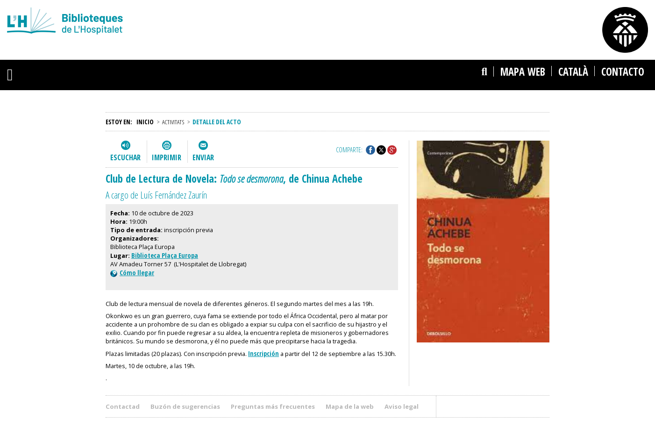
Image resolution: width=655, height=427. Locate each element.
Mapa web (522, 71)
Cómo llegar (132, 272)
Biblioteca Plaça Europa (164, 255)
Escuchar (125, 157)
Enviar (203, 157)
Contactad (123, 406)
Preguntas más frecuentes (273, 406)
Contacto (622, 71)
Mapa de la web (350, 406)
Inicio (145, 121)
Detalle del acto (216, 121)
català (573, 71)
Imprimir (166, 157)
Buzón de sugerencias (185, 406)
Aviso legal (401, 406)
